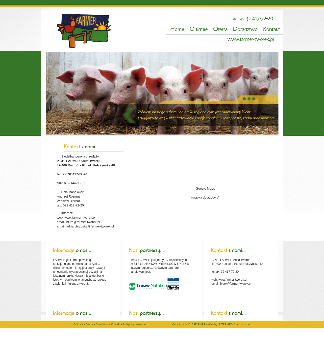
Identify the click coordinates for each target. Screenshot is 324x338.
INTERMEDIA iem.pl (231, 324)
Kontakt (115, 324)
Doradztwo (102, 324)
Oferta (89, 324)
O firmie (78, 324)
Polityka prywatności (135, 324)
